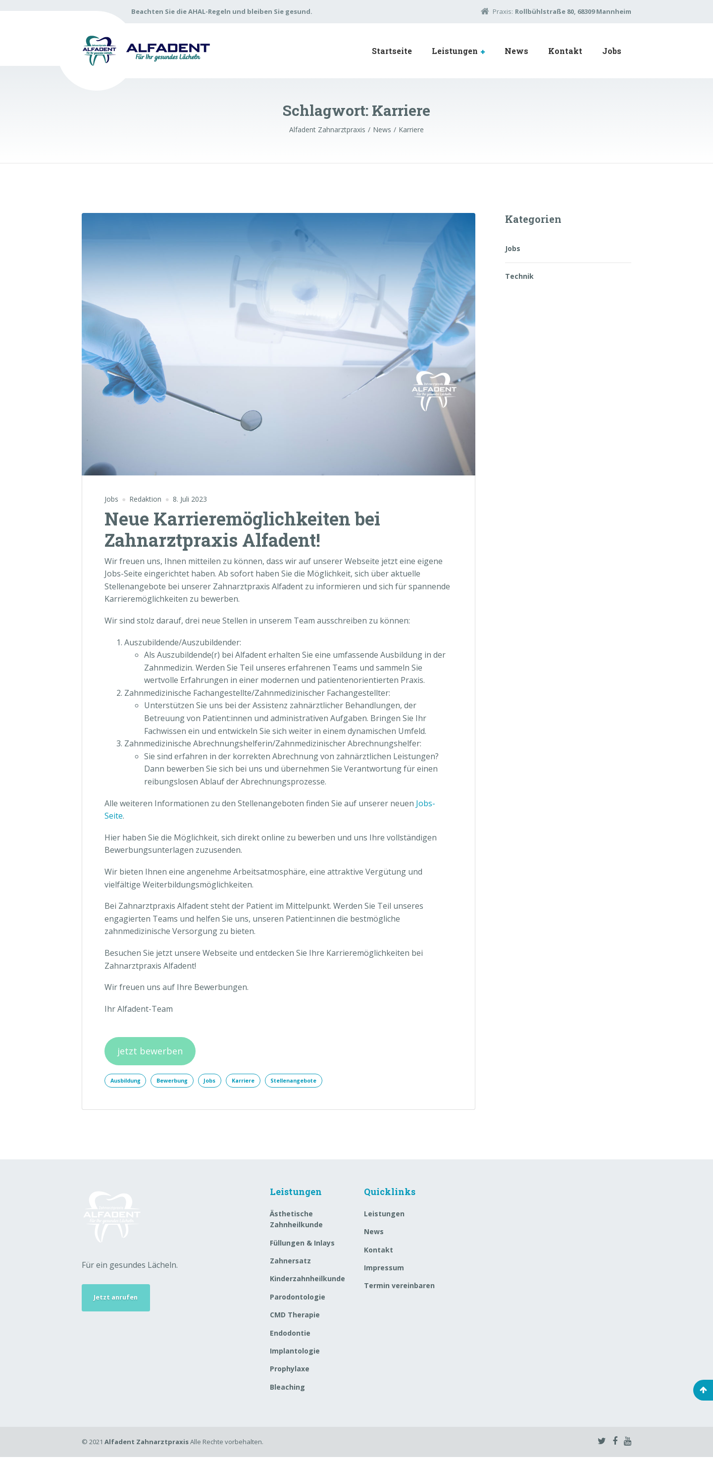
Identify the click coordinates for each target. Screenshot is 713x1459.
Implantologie (295, 1352)
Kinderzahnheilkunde (307, 1280)
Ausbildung (128, 1081)
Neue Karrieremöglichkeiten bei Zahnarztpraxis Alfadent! (242, 529)
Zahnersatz (290, 1262)
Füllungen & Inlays (302, 1244)
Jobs (611, 51)
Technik (519, 276)
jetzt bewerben (150, 1051)
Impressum (384, 1269)
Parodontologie (297, 1298)
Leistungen (455, 51)
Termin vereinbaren (399, 1287)
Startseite (392, 51)
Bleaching (287, 1388)
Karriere (262, 1081)
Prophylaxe (289, 1370)
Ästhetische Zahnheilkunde (296, 1221)
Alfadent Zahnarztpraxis (146, 1443)
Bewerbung (182, 1081)
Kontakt (565, 51)
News (516, 51)
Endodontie (290, 1334)
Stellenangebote (319, 1081)
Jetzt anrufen (119, 1300)
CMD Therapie (295, 1316)
